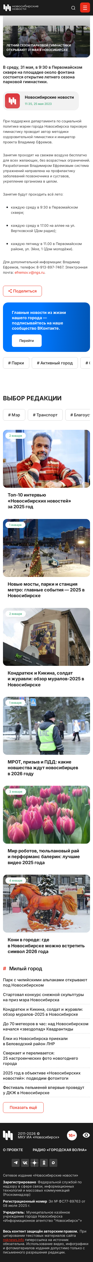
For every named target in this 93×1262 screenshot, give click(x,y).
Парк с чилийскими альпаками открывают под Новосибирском (45, 982)
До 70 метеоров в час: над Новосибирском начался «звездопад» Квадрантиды (46, 1026)
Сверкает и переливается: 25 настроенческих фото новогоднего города (40, 1058)
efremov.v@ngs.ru (29, 272)
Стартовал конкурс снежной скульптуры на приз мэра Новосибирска (43, 997)
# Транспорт (45, 414)
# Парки (16, 362)
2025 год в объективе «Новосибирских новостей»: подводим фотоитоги (42, 1075)
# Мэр (14, 414)
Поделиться (22, 290)
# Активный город (55, 362)
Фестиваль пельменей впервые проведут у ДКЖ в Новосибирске (43, 1090)
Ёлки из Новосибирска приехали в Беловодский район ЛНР (35, 1041)
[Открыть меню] (85, 7)
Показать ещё (23, 1107)
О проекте (13, 1150)
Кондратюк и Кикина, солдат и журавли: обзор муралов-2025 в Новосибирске (43, 1012)
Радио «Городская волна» (60, 1150)
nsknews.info (13, 1240)
